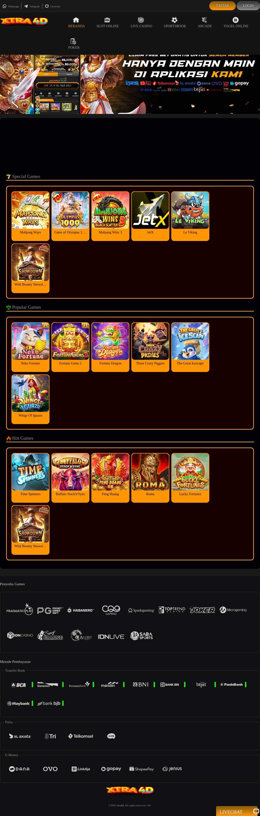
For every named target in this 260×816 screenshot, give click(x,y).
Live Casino (141, 22)
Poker (73, 43)
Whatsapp (10, 6)
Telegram (32, 6)
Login (248, 6)
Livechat (52, 6)
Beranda (76, 22)
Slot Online (107, 22)
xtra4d (120, 805)
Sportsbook (175, 22)
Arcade (205, 22)
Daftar (222, 6)
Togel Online (236, 22)
